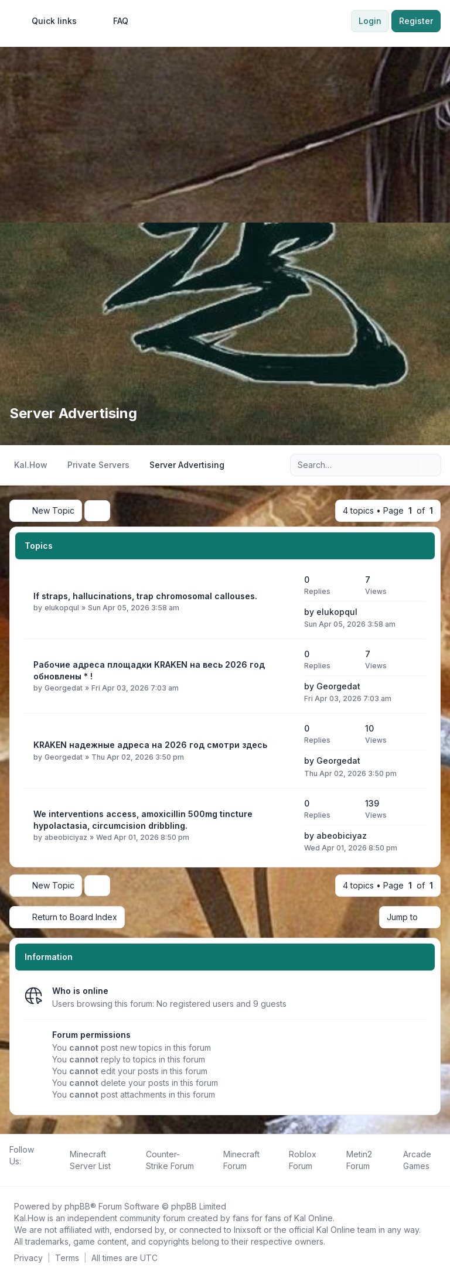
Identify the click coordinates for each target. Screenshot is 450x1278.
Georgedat (64, 688)
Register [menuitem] (416, 21)
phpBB (77, 1206)
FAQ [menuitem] (113, 21)
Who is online (80, 991)
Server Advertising (73, 413)
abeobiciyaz (66, 837)
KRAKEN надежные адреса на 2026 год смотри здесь (150, 745)
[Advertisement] (225, 135)
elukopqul (62, 607)
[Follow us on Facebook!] (11, 1174)
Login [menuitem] (370, 21)
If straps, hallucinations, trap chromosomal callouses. (145, 596)
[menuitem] (48, 21)
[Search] (408, 465)
